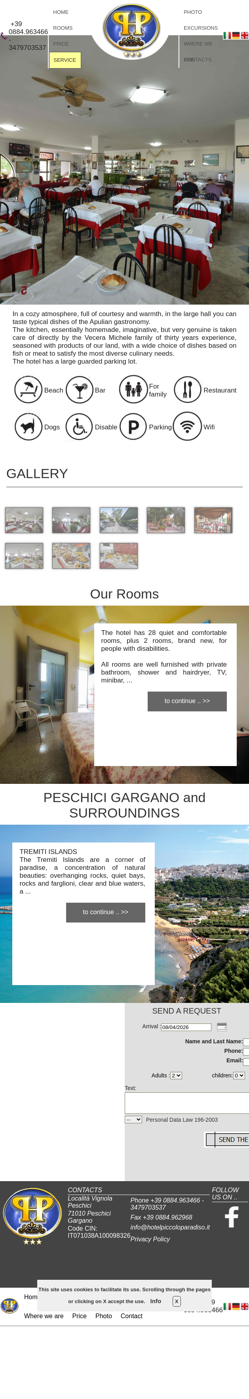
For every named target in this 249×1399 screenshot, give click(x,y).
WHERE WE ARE (198, 46)
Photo (103, 1316)
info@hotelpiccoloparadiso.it (170, 1227)
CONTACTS (198, 60)
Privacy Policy (150, 1239)
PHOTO (193, 12)
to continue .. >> (187, 701)
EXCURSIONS (201, 28)
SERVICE (64, 60)
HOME (60, 12)
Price (79, 1316)
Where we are (44, 1316)
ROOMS (62, 28)
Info (156, 1301)
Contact (132, 1316)
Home (32, 1297)
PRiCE (60, 44)
